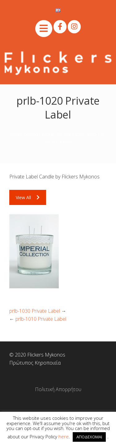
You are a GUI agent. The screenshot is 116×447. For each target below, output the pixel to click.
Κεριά (47, 134)
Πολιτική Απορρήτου (58, 389)
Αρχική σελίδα (23, 134)
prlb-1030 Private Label (34, 310)
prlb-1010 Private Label (40, 318)
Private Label (70, 134)
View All (28, 197)
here (63, 436)
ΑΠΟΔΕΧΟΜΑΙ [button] (89, 437)
